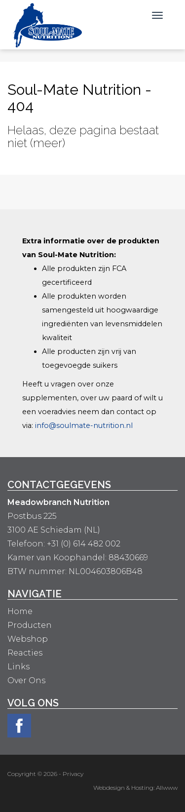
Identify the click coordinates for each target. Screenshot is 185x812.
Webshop (27, 639)
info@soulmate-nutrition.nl (84, 425)
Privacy (73, 773)
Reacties (24, 652)
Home (20, 611)
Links (18, 666)
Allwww (167, 787)
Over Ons (26, 680)
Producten (29, 625)
